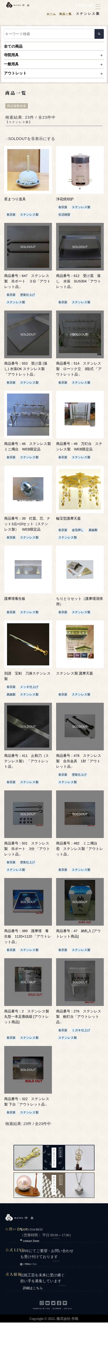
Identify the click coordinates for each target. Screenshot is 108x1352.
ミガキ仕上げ (85, 1054)
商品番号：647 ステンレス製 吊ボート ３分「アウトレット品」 (27, 287)
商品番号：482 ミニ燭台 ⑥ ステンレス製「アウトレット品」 (78, 872)
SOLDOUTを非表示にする (30, 145)
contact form (43, 1269)
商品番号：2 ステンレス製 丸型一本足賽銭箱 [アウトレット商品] (26, 1040)
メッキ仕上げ (33, 710)
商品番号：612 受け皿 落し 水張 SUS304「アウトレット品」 (80, 287)
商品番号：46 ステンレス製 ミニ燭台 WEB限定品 (28, 461)
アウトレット (18, 77)
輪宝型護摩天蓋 (71, 535)
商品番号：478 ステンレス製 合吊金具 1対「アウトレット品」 (79, 784)
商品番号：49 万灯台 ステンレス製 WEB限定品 (79, 461)
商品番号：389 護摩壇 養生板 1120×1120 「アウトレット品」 (28, 960)
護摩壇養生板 (17, 621)
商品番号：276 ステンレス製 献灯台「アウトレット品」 (79, 1040)
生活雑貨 (65, 220)
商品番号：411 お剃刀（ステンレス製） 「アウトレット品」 (26, 784)
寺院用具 (13, 56)
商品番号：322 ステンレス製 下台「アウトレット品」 (27, 1128)
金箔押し (81, 552)
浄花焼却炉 (66, 204)
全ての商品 (15, 47)
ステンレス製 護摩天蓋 (78, 696)
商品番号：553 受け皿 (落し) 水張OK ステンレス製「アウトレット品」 (28, 375)
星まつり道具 (17, 204)
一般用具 (13, 67)
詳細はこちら (46, 1316)
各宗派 (12, 220)
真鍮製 (63, 560)
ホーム (47, 14)
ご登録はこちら (41, 1293)
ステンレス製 (33, 220)
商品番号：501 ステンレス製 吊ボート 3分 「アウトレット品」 (27, 872)
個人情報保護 (57, 1338)
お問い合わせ (68, 1338)
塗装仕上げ (31, 301)
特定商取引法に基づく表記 (41, 1338)
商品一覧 (64, 14)
